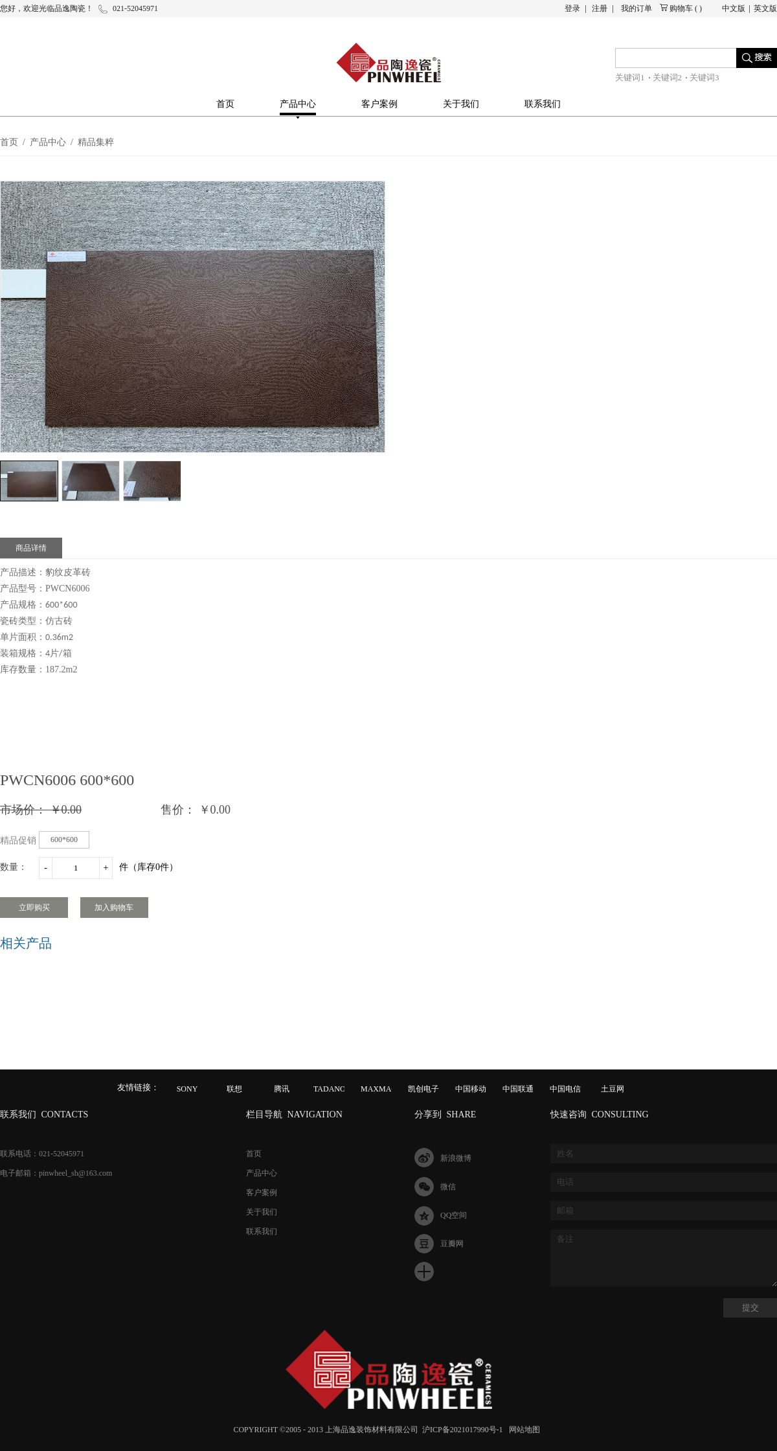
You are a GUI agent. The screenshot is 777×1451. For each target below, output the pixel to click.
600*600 (64, 839)
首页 (225, 104)
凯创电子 (423, 1088)
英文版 (765, 8)
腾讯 (281, 1088)
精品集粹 (96, 142)
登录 (572, 8)
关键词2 (667, 77)
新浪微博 (455, 1158)
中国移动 (470, 1088)
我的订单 (636, 8)
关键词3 (704, 77)
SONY (187, 1088)
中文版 (733, 8)
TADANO (329, 1088)
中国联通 (518, 1088)
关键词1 (630, 77)
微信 (448, 1186)
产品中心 (48, 142)
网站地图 (522, 1429)
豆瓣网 (452, 1243)
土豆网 (612, 1088)
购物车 (681, 8)
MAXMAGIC (383, 1088)
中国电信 (565, 1088)
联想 (234, 1088)
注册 (599, 8)
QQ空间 (453, 1215)
